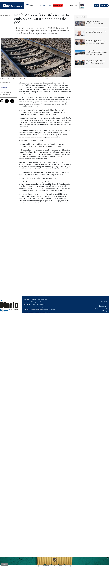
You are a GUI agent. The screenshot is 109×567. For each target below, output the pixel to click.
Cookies (4, 564)
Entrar (96, 5)
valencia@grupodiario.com (44, 307)
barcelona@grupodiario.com (41, 299)
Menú (31, 5)
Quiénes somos (102, 306)
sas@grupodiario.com (49, 309)
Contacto (104, 301)
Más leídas (80, 16)
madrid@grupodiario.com (38, 304)
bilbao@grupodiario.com (37, 302)
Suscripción (104, 5)
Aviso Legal (103, 304)
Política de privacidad (100, 308)
